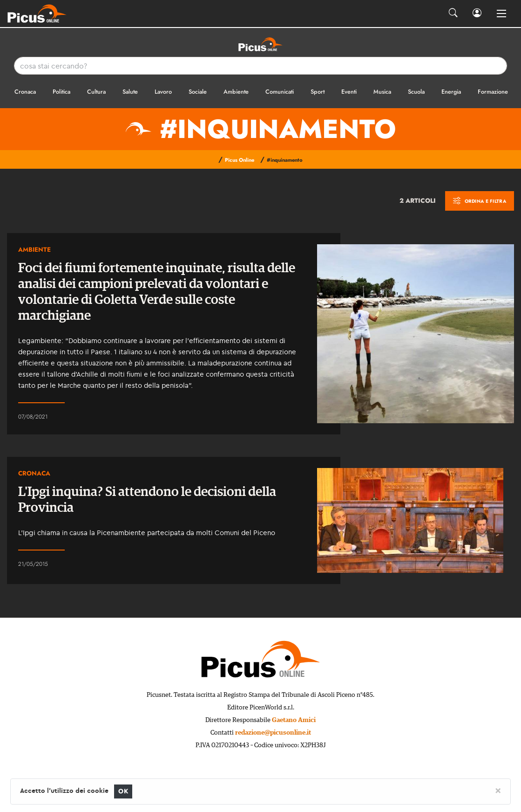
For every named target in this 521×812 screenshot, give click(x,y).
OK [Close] (123, 791)
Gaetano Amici (294, 720)
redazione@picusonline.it (273, 732)
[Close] (498, 790)
